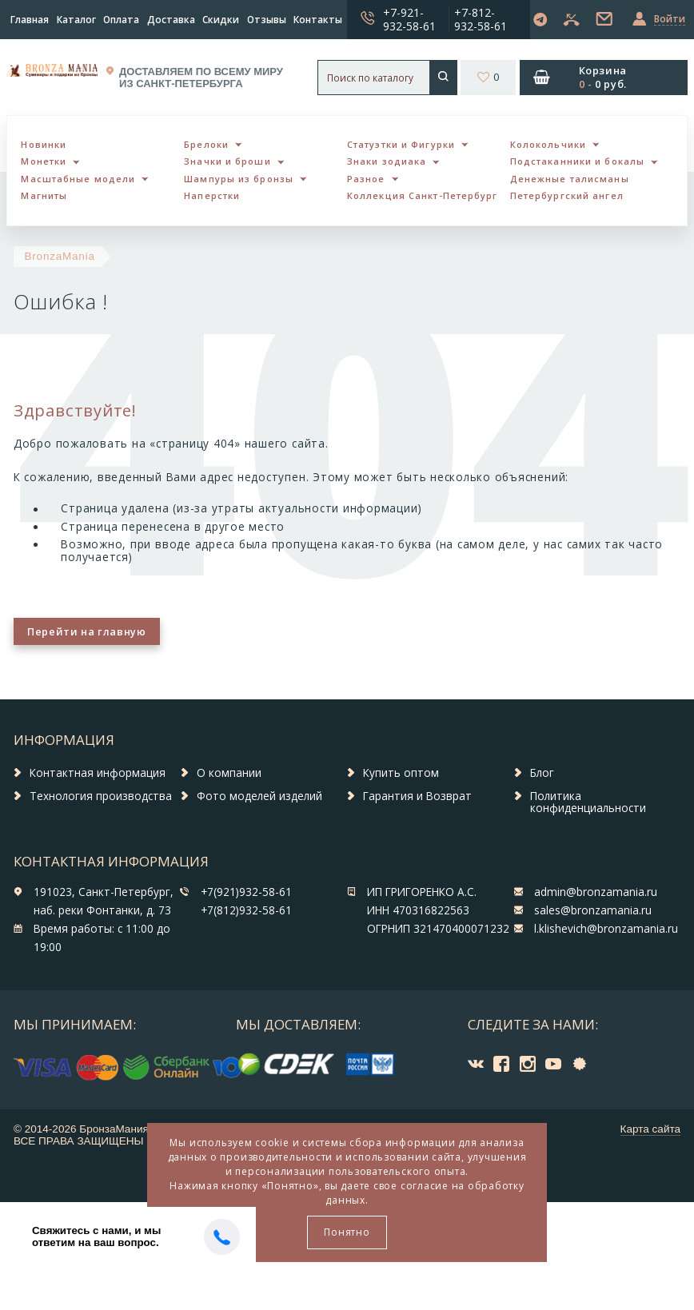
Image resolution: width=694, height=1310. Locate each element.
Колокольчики (548, 144)
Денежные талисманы (569, 179)
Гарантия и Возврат (417, 796)
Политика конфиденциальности (588, 802)
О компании (229, 773)
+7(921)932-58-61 (246, 892)
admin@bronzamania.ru (595, 892)
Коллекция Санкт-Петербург (422, 195)
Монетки (43, 161)
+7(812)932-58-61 (246, 910)
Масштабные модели (78, 179)
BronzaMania (60, 256)
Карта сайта (650, 1129)
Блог (542, 773)
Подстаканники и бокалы (577, 161)
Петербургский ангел (567, 195)
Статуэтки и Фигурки (401, 144)
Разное (366, 179)
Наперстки (212, 195)
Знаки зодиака (386, 161)
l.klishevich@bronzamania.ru (606, 929)
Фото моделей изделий (259, 796)
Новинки (43, 144)
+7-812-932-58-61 (480, 19)
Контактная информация (98, 773)
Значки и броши (227, 161)
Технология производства (101, 796)
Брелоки (206, 144)
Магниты (44, 195)
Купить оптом (401, 773)
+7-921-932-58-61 (409, 19)
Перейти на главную (86, 631)
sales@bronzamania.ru (593, 910)
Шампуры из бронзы (238, 179)
